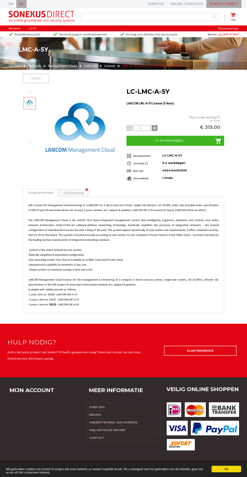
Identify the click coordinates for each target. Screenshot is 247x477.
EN (11, 4)
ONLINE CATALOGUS (186, 4)
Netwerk (14, 28)
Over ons (97, 407)
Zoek (214, 16)
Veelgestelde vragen (107, 430)
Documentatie (74, 193)
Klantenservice (228, 28)
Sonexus (15, 65)
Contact (97, 438)
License (109, 65)
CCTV (32, 28)
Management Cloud (62, 65)
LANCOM (90, 65)
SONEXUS (156, 4)
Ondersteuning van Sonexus (113, 422)
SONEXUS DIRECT (224, 4)
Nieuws (95, 415)
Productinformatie (40, 192)
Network (34, 65)
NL (21, 4)
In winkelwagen (169, 140)
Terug (36, 78)
